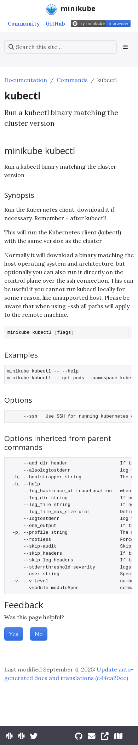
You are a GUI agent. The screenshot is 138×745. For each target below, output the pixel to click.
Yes (13, 633)
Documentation (25, 79)
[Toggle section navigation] (125, 47)
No (39, 633)
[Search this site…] (60, 47)
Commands (72, 79)
